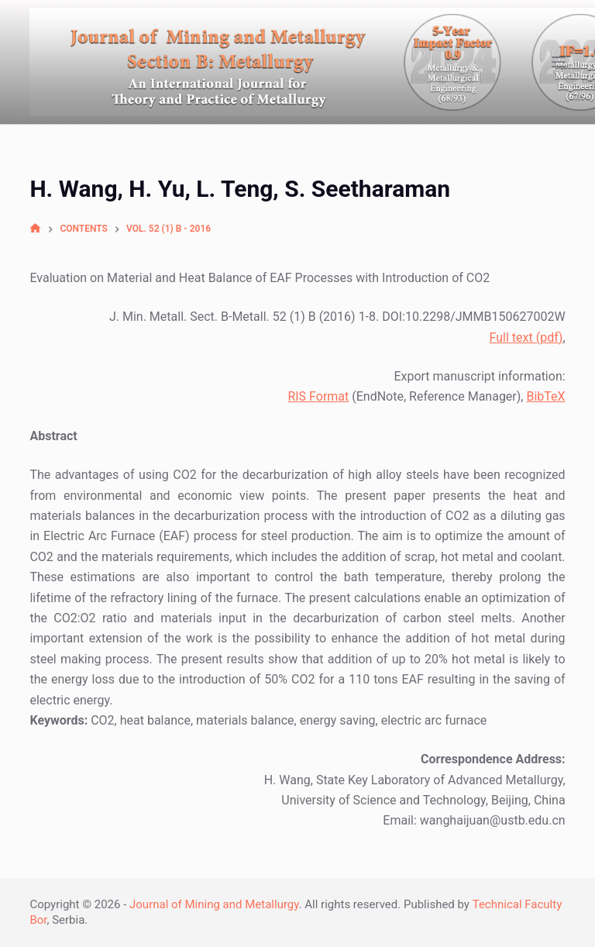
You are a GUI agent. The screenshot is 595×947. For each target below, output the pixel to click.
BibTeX (545, 396)
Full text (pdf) (526, 337)
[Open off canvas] (559, 62)
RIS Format (318, 396)
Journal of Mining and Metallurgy (214, 904)
